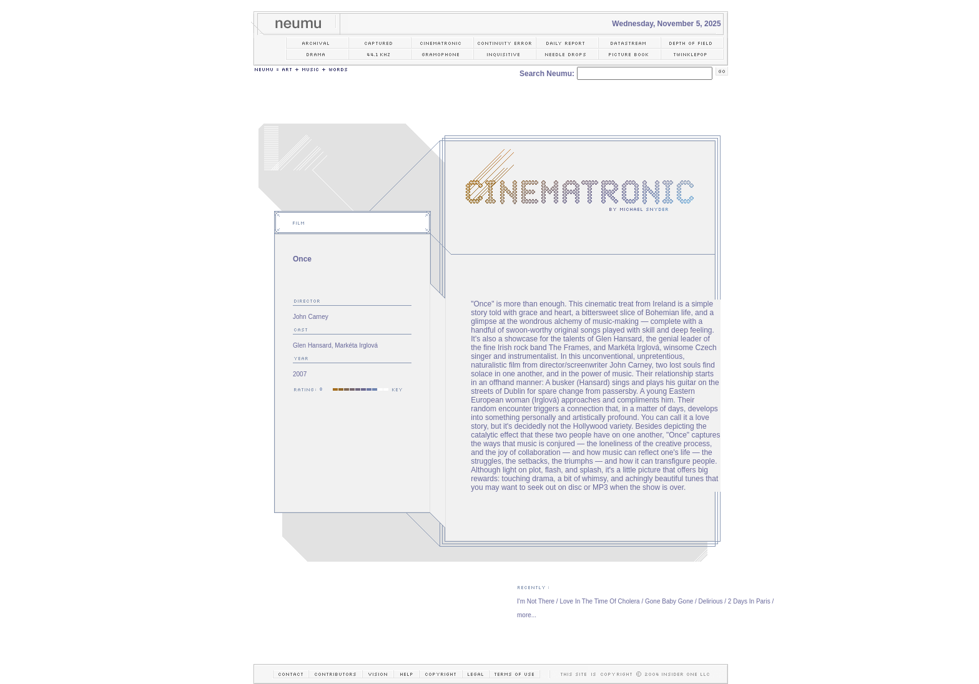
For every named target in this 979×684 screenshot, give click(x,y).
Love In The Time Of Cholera (599, 601)
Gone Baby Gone (669, 601)
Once (302, 259)
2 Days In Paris (749, 601)
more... (526, 615)
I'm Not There (535, 601)
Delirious (711, 601)
